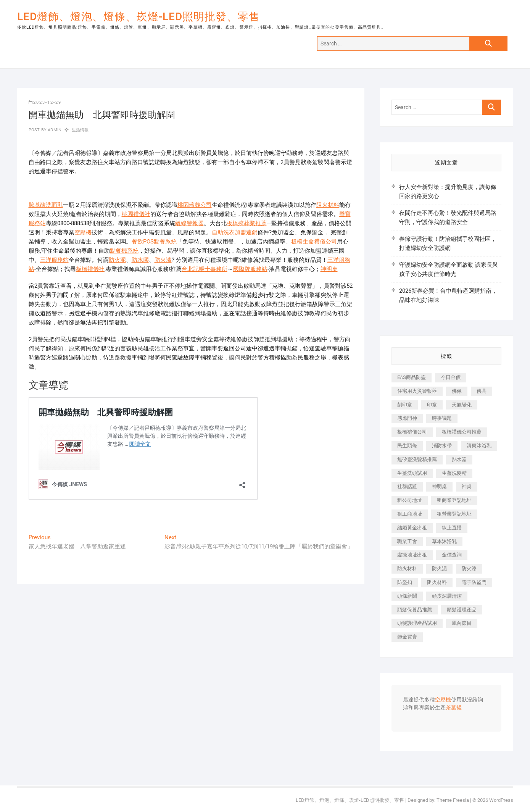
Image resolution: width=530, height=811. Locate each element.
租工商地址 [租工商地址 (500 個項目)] (409, 514)
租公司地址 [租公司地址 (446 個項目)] (409, 500)
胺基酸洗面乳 (46, 205)
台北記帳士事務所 (204, 269)
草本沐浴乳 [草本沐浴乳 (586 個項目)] (444, 541)
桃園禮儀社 (136, 214)
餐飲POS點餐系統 (154, 241)
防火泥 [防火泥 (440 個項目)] (439, 568)
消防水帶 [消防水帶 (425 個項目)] (442, 445)
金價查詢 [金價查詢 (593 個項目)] (452, 555)
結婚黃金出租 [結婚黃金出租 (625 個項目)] (412, 527)
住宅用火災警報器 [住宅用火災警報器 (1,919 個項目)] (417, 391)
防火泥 (117, 259)
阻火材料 (327, 205)
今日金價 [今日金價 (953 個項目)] (451, 377)
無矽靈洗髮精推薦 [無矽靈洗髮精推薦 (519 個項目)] (417, 459)
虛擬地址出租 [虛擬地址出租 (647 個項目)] (412, 555)
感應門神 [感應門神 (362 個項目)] (407, 418)
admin (54, 129)
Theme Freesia (453, 800)
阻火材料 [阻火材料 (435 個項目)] (437, 582)
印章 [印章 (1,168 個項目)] (432, 405)
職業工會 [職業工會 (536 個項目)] (407, 541)
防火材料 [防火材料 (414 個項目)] (407, 568)
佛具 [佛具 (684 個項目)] (482, 391)
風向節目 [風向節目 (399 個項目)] (462, 623)
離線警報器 (189, 223)
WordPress (501, 800)
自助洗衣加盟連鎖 (235, 232)
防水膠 (140, 259)
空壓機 (83, 232)
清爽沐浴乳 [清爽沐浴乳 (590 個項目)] (479, 445)
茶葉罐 (454, 708)
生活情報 (80, 129)
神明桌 (329, 269)
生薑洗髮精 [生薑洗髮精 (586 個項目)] (454, 473)
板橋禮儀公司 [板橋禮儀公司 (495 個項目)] (412, 432)
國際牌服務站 (250, 269)
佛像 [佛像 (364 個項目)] (457, 391)
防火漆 (163, 259)
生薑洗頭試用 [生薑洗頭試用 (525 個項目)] (412, 473)
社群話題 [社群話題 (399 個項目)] (407, 486)
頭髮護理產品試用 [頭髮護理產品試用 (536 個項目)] (417, 623)
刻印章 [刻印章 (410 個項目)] (404, 405)
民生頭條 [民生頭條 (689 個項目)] (407, 445)
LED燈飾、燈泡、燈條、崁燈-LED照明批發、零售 (138, 16)
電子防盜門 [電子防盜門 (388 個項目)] (474, 582)
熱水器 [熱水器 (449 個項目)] (459, 459)
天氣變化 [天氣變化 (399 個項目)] (462, 405)
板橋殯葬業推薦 (247, 223)
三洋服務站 (54, 259)
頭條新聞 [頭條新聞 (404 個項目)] (407, 596)
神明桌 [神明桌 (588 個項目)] (439, 486)
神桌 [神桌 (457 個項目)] (467, 486)
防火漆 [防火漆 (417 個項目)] (469, 568)
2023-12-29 (45, 102)
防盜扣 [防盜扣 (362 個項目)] (404, 582)
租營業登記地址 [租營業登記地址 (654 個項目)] (454, 514)
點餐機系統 (124, 250)
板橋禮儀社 (90, 269)
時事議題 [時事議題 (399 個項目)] (442, 418)
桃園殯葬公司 (194, 205)
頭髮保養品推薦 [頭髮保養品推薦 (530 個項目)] (414, 610)
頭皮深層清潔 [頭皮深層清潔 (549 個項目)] (447, 596)
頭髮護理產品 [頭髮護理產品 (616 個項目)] (462, 610)
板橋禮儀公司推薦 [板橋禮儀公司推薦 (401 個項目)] (462, 432)
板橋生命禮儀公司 (314, 241)
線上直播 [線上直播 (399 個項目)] (452, 527)
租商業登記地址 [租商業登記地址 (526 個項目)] (454, 500)
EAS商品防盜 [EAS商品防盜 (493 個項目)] (411, 377)
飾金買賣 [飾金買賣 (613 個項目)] (407, 637)
